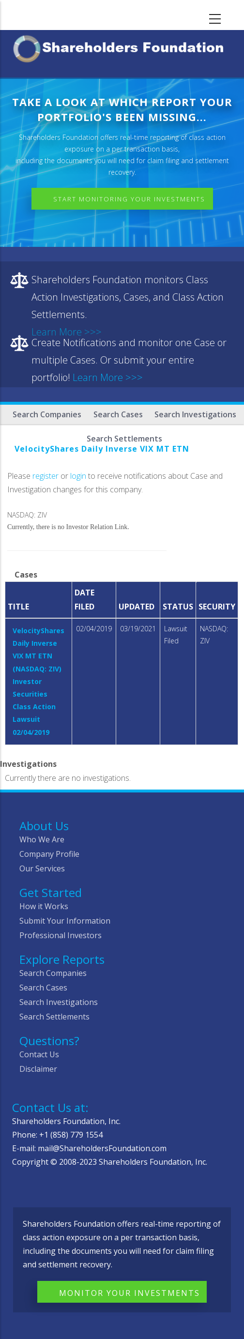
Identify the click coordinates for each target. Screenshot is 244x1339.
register (45, 476)
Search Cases (118, 414)
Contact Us (39, 1054)
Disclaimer (38, 1069)
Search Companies (47, 414)
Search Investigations (195, 414)
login (78, 476)
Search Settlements (54, 1016)
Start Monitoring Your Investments (129, 199)
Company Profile (49, 854)
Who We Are (41, 839)
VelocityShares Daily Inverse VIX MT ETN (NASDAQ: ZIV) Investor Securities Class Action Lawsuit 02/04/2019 (38, 681)
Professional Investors (60, 935)
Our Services (42, 868)
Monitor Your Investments (129, 1293)
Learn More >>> (108, 377)
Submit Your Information (64, 920)
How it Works (43, 906)
